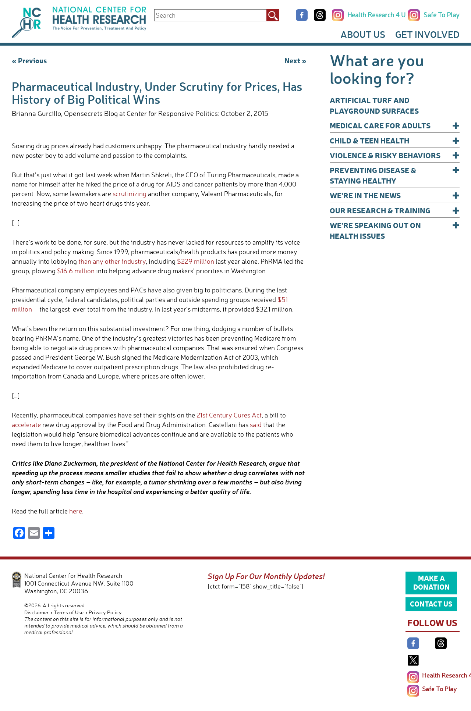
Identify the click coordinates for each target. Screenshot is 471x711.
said (256, 424)
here (75, 511)
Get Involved (427, 34)
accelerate (26, 424)
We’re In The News (395, 195)
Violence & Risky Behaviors (395, 155)
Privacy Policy (105, 612)
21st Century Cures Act (229, 415)
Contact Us (431, 603)
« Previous (29, 60)
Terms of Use (69, 612)
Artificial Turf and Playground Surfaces (374, 105)
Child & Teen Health (395, 140)
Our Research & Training (395, 210)
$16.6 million (76, 271)
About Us (362, 34)
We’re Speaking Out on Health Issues (395, 230)
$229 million (195, 261)
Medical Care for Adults (395, 125)
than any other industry (112, 261)
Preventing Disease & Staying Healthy (395, 174)
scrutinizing (129, 193)
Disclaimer (36, 612)
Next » (295, 60)
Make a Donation (431, 582)
